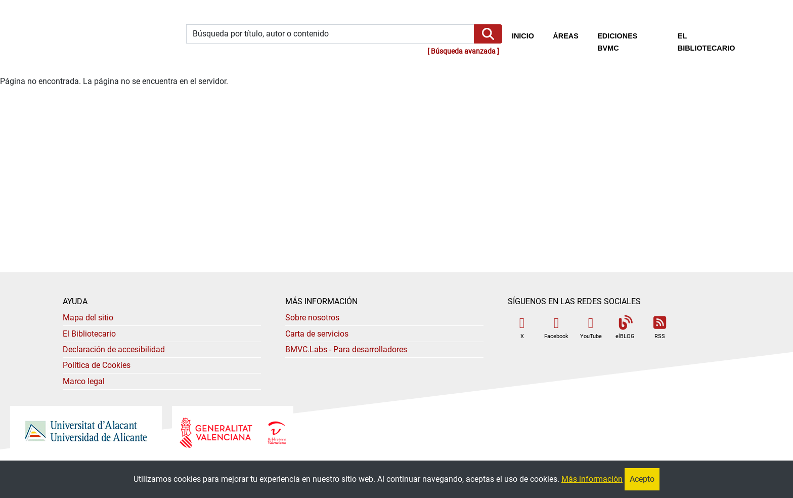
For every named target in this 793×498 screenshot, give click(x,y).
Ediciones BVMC (617, 42)
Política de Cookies (96, 365)
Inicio (528, 35)
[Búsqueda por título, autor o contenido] (330, 34)
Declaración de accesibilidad (114, 349)
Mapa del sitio (88, 317)
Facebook (556, 328)
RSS (659, 328)
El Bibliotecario (89, 334)
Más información (592, 479)
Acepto (642, 479)
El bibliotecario (706, 42)
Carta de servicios (316, 334)
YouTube (591, 328)
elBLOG (625, 328)
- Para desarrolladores (346, 349)
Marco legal (84, 381)
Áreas (565, 36)
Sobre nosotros (312, 317)
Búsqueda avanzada (463, 51)
